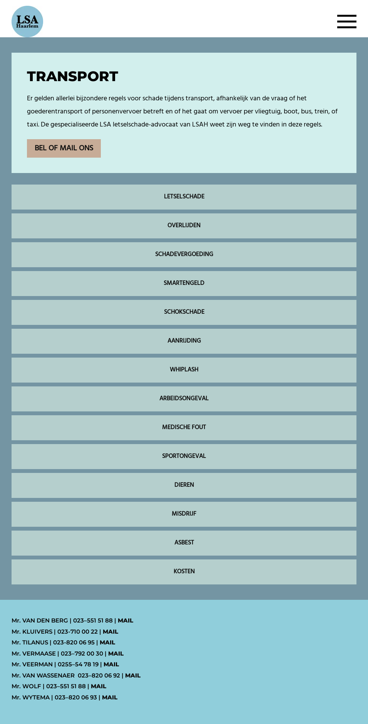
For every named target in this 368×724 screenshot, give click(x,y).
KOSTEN (184, 572)
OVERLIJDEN (184, 226)
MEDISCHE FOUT (184, 428)
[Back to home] (27, 21)
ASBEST (184, 543)
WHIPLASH (184, 370)
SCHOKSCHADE (184, 312)
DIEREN (184, 485)
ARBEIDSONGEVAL (184, 399)
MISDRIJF (184, 514)
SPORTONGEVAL (184, 456)
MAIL (125, 620)
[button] (346, 21)
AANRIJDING (184, 341)
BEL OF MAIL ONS (64, 148)
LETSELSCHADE (184, 197)
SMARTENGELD (184, 283)
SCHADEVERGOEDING (184, 255)
